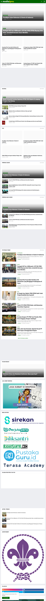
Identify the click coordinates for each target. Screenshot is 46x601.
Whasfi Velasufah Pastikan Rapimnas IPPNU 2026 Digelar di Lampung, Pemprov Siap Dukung (21, 100)
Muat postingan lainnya (23, 338)
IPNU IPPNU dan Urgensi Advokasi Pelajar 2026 (17, 105)
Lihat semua (42, 88)
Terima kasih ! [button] (5, 597)
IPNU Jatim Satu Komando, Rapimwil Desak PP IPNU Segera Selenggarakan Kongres (29, 329)
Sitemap (3, 595)
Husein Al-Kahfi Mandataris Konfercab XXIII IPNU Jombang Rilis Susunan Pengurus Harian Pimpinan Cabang (25, 186)
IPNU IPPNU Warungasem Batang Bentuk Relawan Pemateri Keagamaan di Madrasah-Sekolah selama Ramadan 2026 (25, 225)
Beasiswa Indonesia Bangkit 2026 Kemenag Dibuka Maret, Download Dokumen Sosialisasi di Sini (26, 116)
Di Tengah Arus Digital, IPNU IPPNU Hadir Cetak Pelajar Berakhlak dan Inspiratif (33, 48)
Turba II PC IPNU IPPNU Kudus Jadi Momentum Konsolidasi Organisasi (11, 64)
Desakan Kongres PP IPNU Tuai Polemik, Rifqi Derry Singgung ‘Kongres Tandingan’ (33, 64)
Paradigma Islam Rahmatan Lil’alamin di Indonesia (18, 17)
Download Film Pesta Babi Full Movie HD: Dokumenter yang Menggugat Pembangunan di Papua (11, 48)
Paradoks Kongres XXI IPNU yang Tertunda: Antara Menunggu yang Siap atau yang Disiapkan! (25, 121)
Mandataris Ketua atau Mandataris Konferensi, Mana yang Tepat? (20, 111)
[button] (1, 2)
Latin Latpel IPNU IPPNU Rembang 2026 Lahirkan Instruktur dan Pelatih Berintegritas (24, 190)
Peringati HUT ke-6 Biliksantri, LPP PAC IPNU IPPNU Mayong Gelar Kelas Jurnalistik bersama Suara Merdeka (23, 31)
